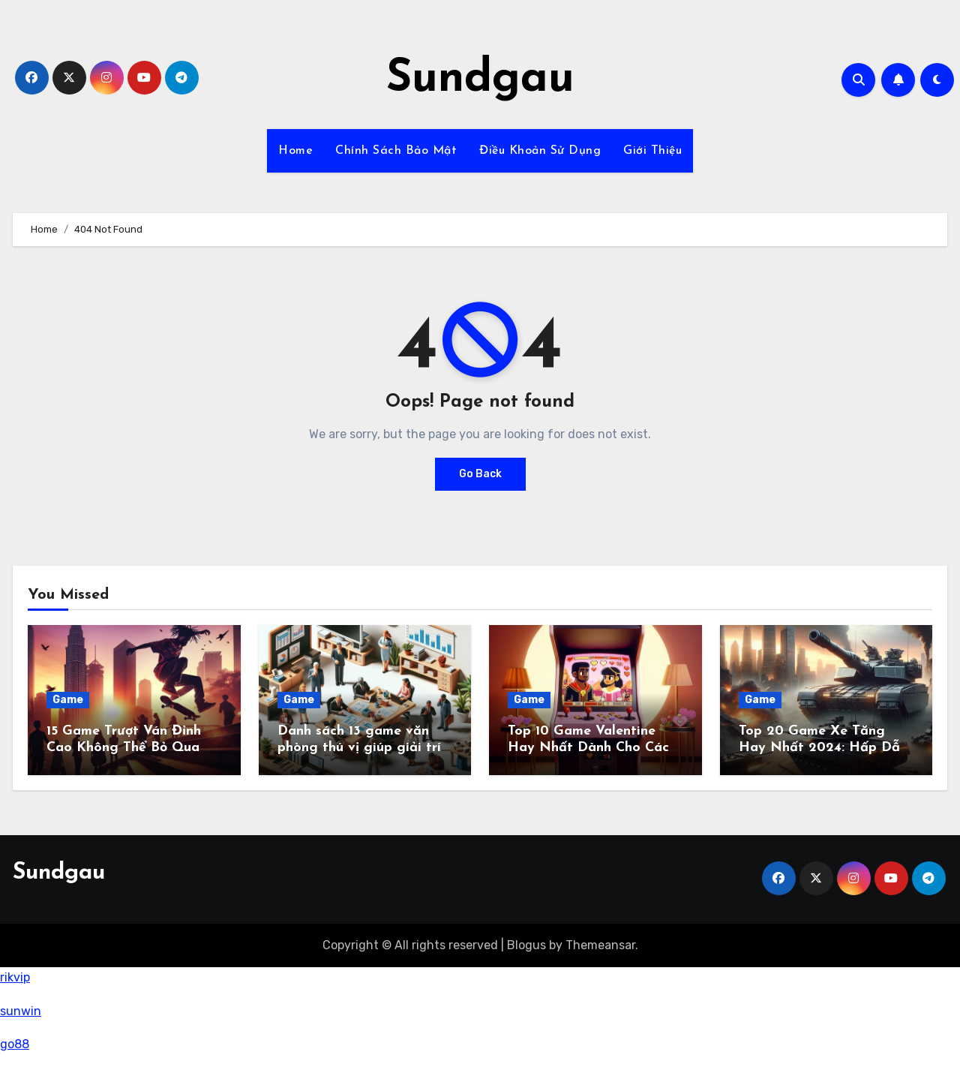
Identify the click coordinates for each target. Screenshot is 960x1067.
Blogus (526, 945)
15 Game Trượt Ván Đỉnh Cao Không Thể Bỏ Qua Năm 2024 (123, 747)
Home (295, 151)
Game (67, 699)
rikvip (15, 977)
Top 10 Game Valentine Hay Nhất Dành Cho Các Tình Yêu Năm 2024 (588, 747)
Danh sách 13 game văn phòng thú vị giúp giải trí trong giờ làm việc (359, 747)
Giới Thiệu (652, 151)
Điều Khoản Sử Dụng (540, 151)
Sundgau (480, 79)
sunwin (20, 1011)
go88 (14, 1044)
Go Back (480, 473)
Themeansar (600, 945)
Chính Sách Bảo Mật (396, 151)
